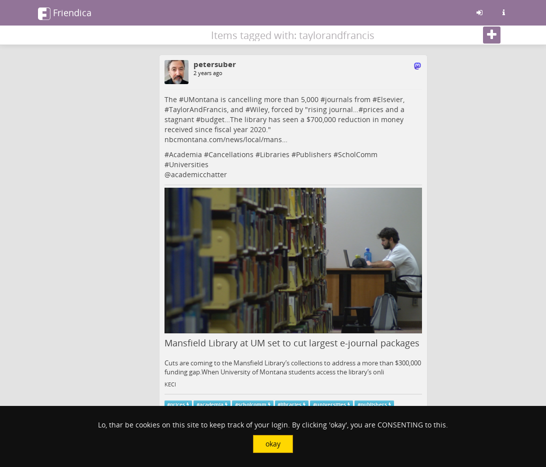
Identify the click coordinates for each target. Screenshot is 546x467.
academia (212, 404)
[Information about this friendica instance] (504, 12)
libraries (291, 404)
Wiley (259, 109)
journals (338, 99)
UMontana (201, 99)
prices (373, 109)
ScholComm (358, 154)
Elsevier (390, 99)
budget (212, 119)
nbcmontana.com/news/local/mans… (226, 139)
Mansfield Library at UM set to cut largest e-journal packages (292, 343)
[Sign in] (480, 12)
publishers (373, 404)
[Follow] (491, 35)
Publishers (314, 154)
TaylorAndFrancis (198, 109)
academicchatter (199, 174)
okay (273, 443)
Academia (185, 154)
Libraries (275, 154)
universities (331, 404)
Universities (188, 164)
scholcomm (252, 404)
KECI (170, 384)
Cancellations (231, 154)
